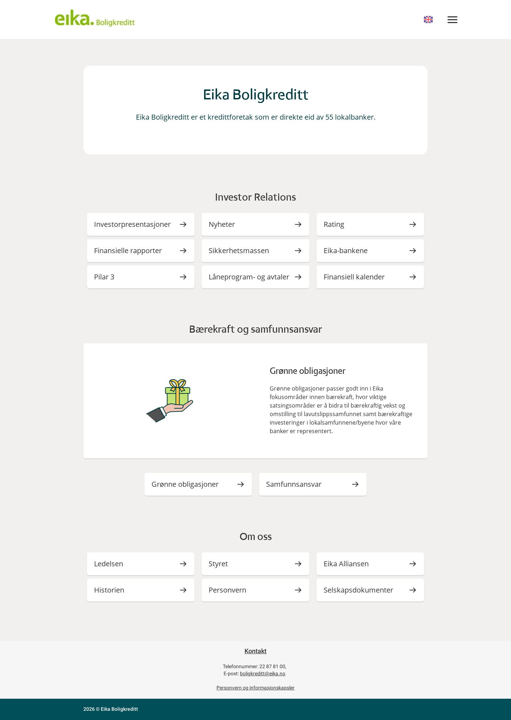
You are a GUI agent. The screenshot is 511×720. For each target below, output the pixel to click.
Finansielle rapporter (128, 250)
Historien (109, 590)
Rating (334, 224)
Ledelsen (108, 563)
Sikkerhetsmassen (239, 250)
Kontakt (255, 651)
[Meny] (453, 19)
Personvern (227, 590)
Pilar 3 (104, 277)
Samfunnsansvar (294, 484)
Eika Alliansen (346, 563)
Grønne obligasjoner (185, 484)
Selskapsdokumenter (358, 590)
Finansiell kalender (354, 277)
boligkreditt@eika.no (262, 673)
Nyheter (222, 224)
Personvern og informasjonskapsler (255, 688)
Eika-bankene (346, 250)
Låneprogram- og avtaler (249, 277)
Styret (218, 563)
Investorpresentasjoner (132, 224)
